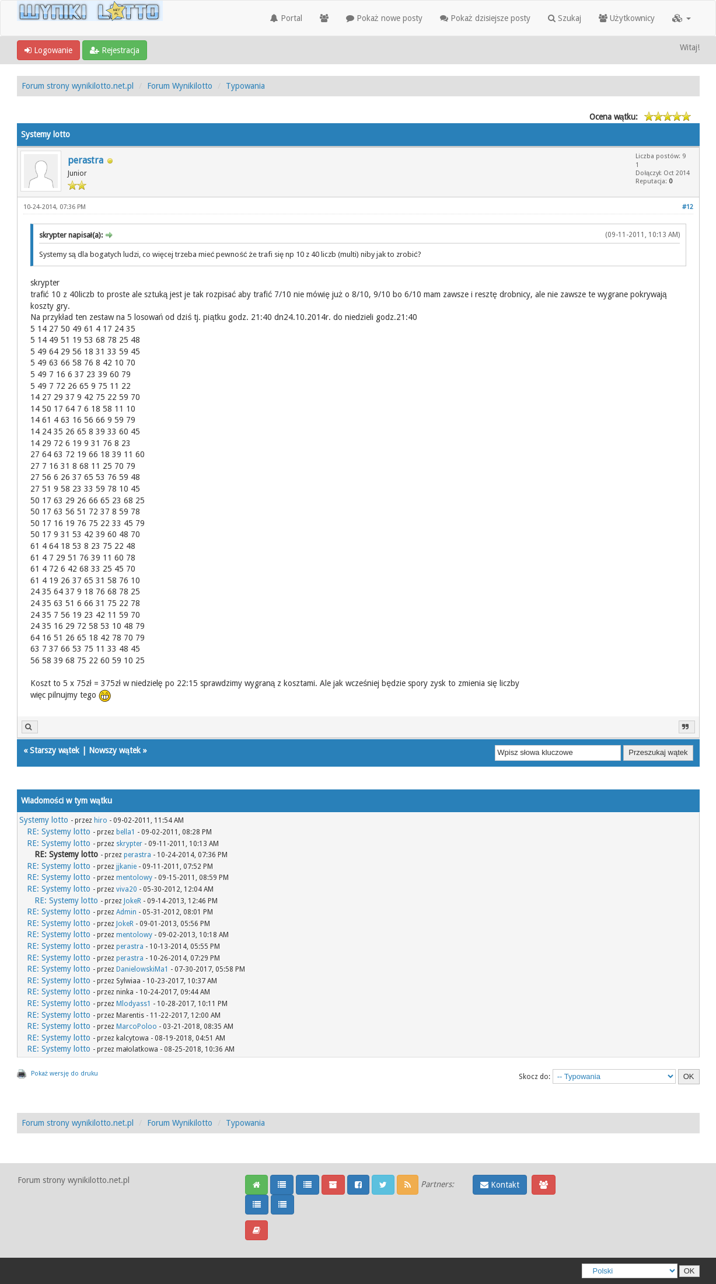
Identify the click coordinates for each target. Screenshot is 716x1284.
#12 (687, 207)
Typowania (245, 86)
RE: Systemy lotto (58, 831)
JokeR (132, 901)
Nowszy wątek (115, 750)
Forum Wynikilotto (179, 86)
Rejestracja (114, 50)
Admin (126, 912)
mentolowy (134, 878)
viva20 (126, 889)
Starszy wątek (55, 750)
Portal (286, 18)
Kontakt (499, 1184)
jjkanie (126, 866)
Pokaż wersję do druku (65, 1073)
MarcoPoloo (136, 1026)
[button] (681, 18)
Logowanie (48, 50)
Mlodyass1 (133, 1004)
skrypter (129, 844)
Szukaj (564, 18)
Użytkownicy (627, 18)
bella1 (125, 832)
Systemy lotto (43, 819)
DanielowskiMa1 (142, 969)
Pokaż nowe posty (384, 18)
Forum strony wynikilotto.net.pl (78, 86)
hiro (100, 820)
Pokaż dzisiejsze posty (485, 18)
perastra (85, 160)
